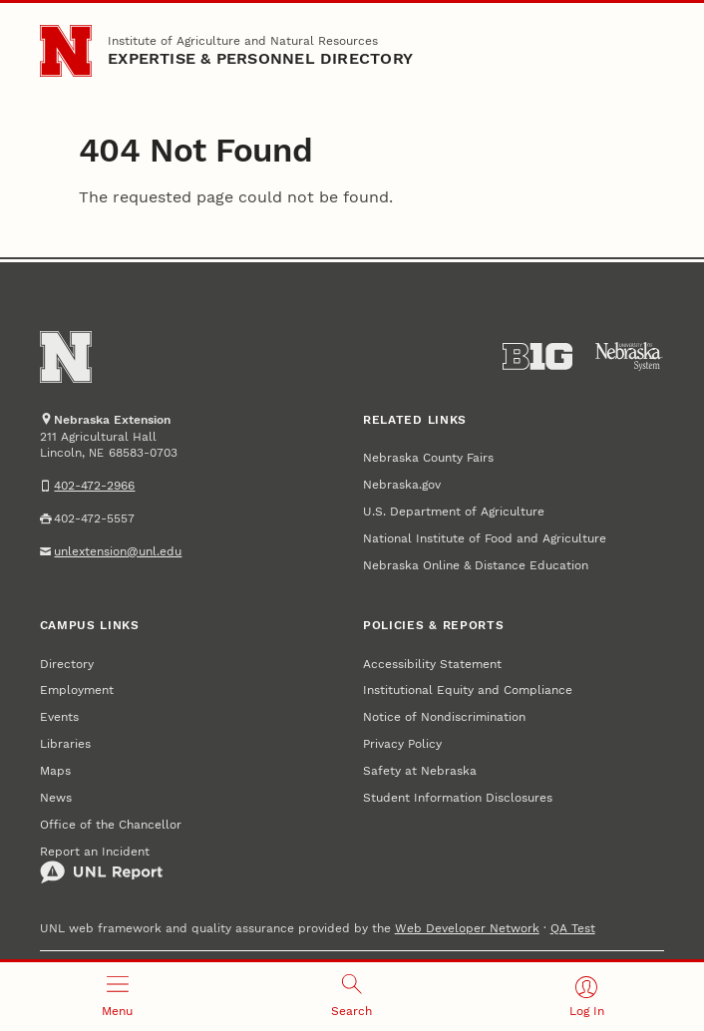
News (56, 798)
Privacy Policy (402, 744)
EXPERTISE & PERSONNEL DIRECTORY (260, 58)
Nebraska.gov (402, 485)
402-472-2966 (94, 486)
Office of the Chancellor (110, 825)
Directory (67, 664)
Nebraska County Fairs (428, 458)
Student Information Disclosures (457, 798)
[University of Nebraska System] (629, 356)
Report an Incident (101, 865)
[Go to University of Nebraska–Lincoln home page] (66, 51)
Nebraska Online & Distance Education (475, 565)
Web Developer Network (467, 928)
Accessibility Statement (432, 664)
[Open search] (351, 996)
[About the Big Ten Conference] (537, 356)
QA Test (572, 928)
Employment (77, 690)
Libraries (65, 744)
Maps (55, 771)
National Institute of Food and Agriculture (484, 538)
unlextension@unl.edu (117, 551)
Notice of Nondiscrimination (444, 717)
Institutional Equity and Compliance (467, 690)
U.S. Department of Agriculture (453, 511)
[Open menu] (117, 996)
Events (59, 717)
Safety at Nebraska (420, 771)
